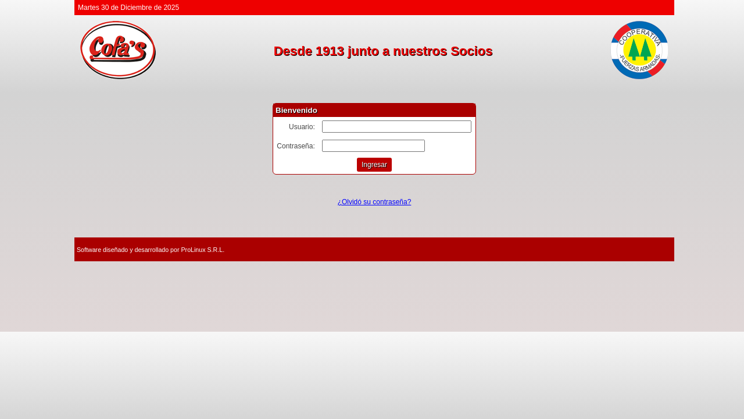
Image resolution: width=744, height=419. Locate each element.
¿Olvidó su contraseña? (375, 202)
